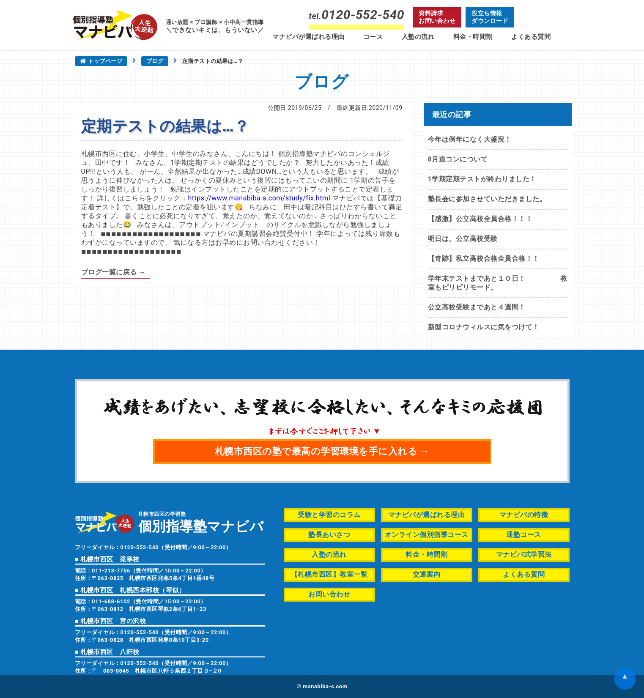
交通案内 (427, 574)
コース (373, 37)
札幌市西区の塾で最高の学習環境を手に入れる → (322, 451)
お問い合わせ (329, 594)
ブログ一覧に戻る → (113, 272)
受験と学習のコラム (329, 515)
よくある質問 (531, 37)
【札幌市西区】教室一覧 (329, 574)
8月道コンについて (458, 159)
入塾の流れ (418, 37)
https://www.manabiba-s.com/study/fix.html (259, 198)
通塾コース (523, 535)
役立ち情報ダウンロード (489, 17)
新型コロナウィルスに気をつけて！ (484, 327)
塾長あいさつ (329, 535)
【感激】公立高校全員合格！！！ (480, 219)
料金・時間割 (473, 37)
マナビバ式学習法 (524, 554)
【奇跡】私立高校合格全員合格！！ (484, 259)
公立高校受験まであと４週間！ (477, 307)
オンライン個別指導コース (427, 535)
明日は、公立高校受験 (463, 239)
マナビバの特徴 (523, 515)
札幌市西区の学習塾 (201, 522)
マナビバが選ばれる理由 (308, 37)
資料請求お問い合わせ (437, 17)
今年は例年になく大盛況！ (470, 139)
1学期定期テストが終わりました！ (482, 179)
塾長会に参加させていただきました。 (487, 199)
